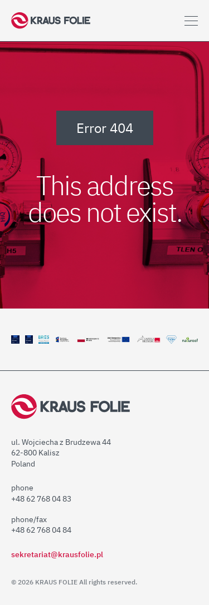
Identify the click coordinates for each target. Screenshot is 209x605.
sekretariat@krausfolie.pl (57, 554)
